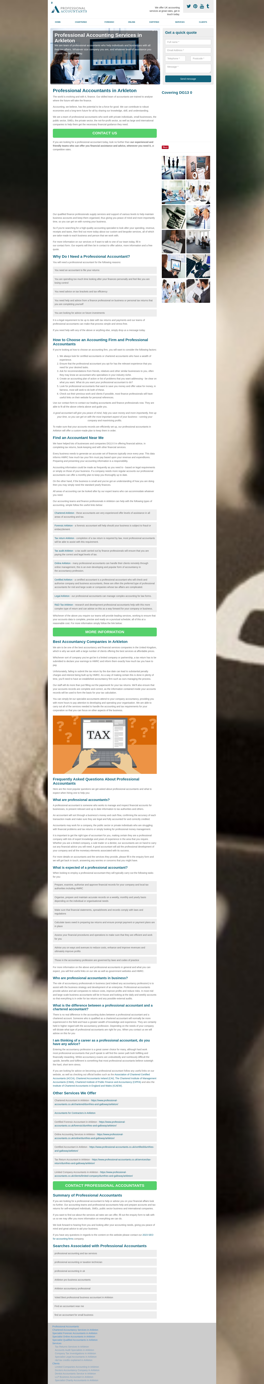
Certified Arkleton (64, 579)
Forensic (109, 22)
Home (58, 22)
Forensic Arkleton (64, 525)
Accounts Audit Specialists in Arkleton (74, 1350)
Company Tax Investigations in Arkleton (75, 1353)
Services (180, 22)
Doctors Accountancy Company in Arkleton (77, 1370)
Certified (154, 22)
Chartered (81, 22)
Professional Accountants (65, 1326)
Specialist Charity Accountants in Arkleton (76, 1380)
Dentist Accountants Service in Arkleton (75, 1373)
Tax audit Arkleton (64, 550)
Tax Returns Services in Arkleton (72, 1346)
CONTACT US (104, 133)
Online (131, 22)
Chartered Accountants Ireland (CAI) (95, 1078)
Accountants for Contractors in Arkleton (75, 1113)
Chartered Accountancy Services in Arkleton (75, 1330)
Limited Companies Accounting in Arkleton (77, 1367)
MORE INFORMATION (104, 632)
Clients (203, 22)
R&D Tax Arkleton (64, 604)
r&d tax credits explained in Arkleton (73, 1360)
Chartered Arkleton (64, 513)
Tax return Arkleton (64, 538)
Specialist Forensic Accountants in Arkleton (74, 1333)
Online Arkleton (63, 563)
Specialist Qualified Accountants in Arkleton (75, 1340)
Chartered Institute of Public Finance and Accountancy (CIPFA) (108, 1082)
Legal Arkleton (62, 596)
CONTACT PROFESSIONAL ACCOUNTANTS (104, 1185)
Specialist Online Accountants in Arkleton (73, 1336)
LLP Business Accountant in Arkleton (74, 1377)
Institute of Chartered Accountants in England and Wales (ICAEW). (87, 1085)
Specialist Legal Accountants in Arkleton (76, 1356)
